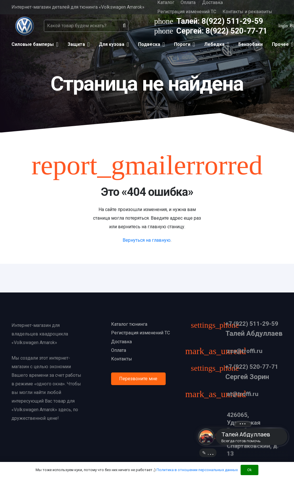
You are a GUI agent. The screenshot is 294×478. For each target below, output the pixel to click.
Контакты (121, 359)
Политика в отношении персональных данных (197, 470)
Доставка (121, 341)
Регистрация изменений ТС (186, 11)
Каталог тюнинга (129, 324)
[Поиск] (124, 26)
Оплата (118, 350)
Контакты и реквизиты (247, 11)
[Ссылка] (24, 26)
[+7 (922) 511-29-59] (217, 326)
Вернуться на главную (147, 240)
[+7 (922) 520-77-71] (217, 369)
